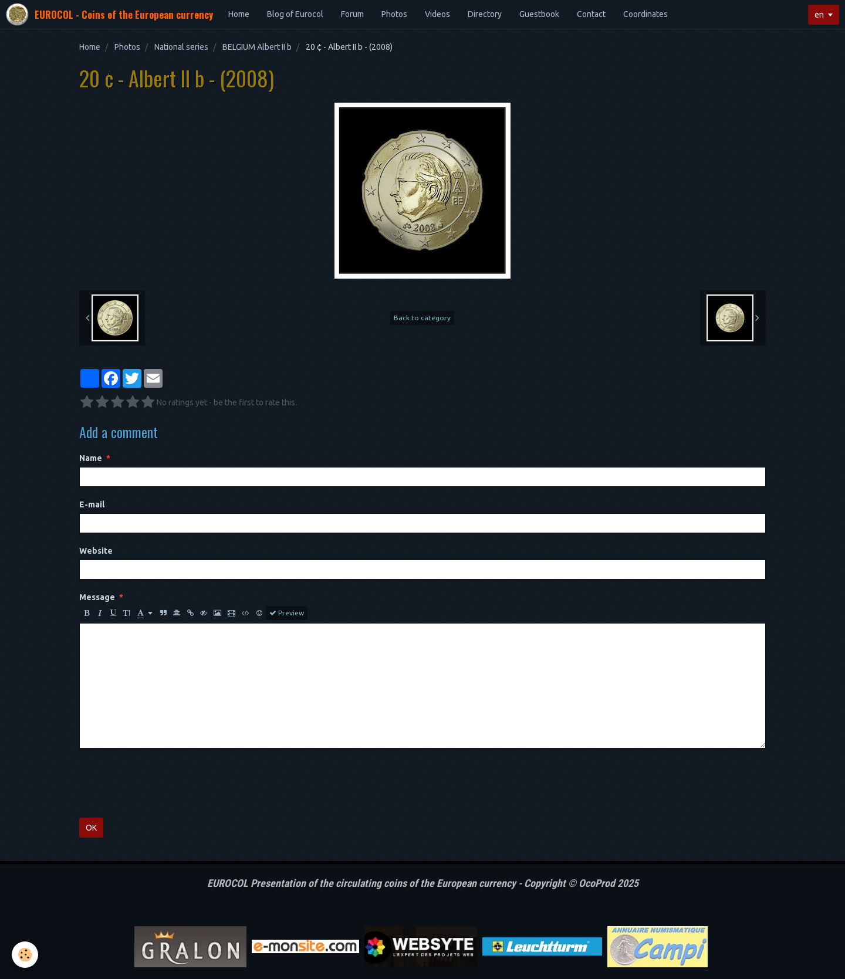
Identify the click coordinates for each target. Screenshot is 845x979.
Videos (437, 14)
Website (96, 550)
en (819, 14)
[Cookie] (25, 954)
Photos (394, 14)
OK (91, 827)
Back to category (422, 317)
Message (97, 597)
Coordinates (645, 14)
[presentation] (168, 783)
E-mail (91, 504)
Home (238, 14)
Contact (591, 14)
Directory (485, 14)
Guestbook (539, 14)
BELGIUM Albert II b (257, 47)
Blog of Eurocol (295, 14)
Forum (352, 14)
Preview (286, 613)
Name (90, 458)
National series (181, 47)
